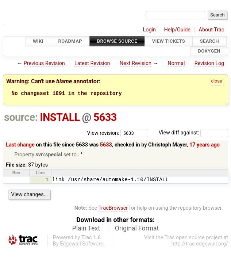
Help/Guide (177, 30)
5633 (105, 117)
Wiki (38, 41)
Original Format (137, 229)
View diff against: (193, 133)
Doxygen (209, 51)
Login (149, 30)
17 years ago (204, 145)
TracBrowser (113, 209)
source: (21, 117)
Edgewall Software (81, 244)
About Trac (211, 30)
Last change (20, 145)
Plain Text (86, 229)
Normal (176, 63)
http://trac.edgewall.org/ (199, 244)
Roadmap (70, 41)
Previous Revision (44, 63)
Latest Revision (92, 63)
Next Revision (135, 63)
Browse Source (117, 41)
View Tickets (168, 41)
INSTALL (60, 117)
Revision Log (209, 63)
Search (209, 41)
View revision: (103, 133)
